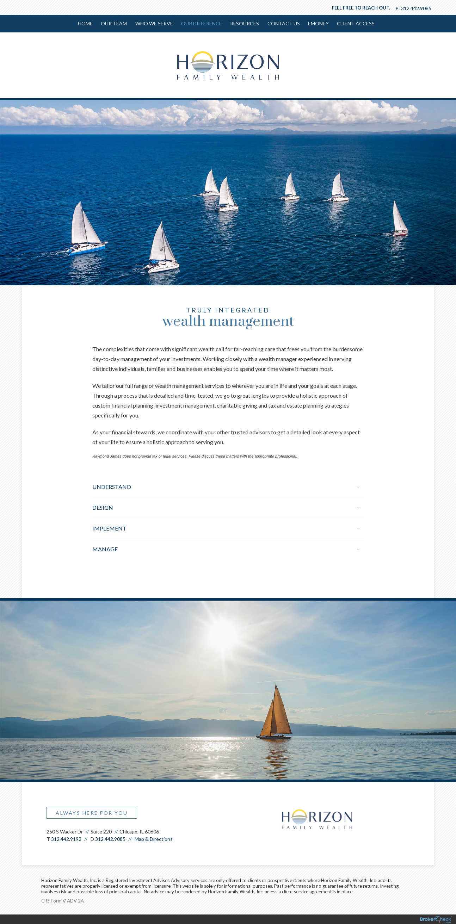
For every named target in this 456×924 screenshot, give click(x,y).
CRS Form (51, 900)
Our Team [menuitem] (115, 23)
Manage (225, 548)
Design (225, 506)
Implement (225, 527)
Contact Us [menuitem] (282, 23)
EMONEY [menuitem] (317, 23)
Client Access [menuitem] (354, 23)
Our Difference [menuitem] (201, 23)
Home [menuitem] (86, 23)
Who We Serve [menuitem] (154, 23)
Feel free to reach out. (361, 8)
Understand (225, 486)
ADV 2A (75, 900)
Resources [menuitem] (244, 23)
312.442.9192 (66, 838)
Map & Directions (154, 838)
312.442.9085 (416, 8)
